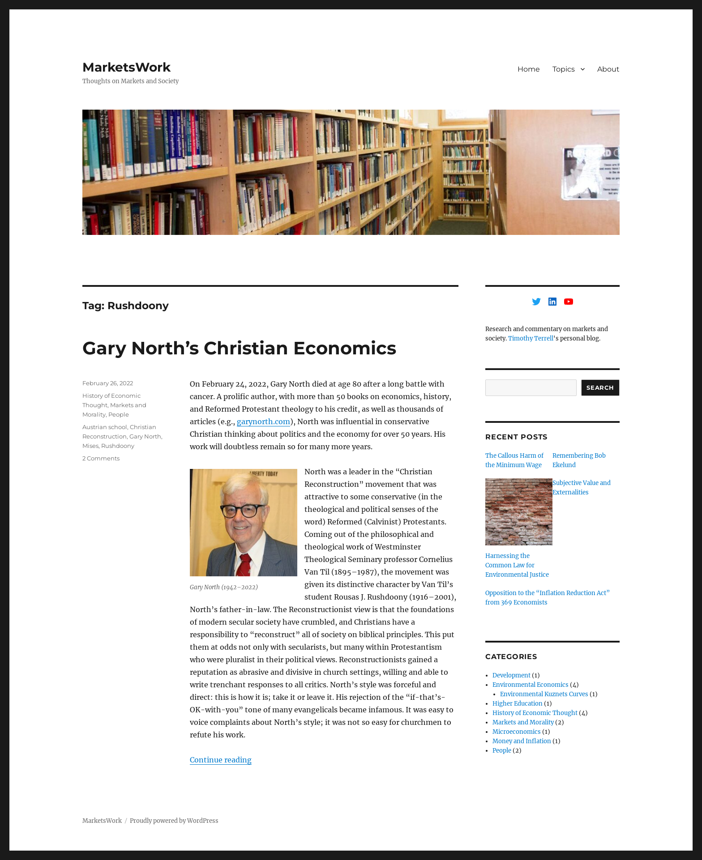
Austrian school (104, 426)
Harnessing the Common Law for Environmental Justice (517, 565)
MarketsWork (126, 67)
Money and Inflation (521, 741)
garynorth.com (263, 421)
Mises (90, 445)
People (118, 414)
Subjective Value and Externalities (581, 487)
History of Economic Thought (535, 713)
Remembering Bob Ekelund (579, 460)
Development (511, 675)
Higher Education (517, 703)
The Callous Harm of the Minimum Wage (514, 460)
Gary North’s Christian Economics (239, 348)
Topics (563, 69)
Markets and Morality (523, 722)
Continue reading (221, 759)
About (608, 69)
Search (600, 387)
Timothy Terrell (530, 338)
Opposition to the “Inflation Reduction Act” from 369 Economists (547, 597)
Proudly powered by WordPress (174, 821)
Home (529, 69)
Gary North (145, 436)
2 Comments (101, 458)
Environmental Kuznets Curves (544, 694)
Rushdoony (117, 445)
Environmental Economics (530, 685)
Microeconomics (516, 732)
